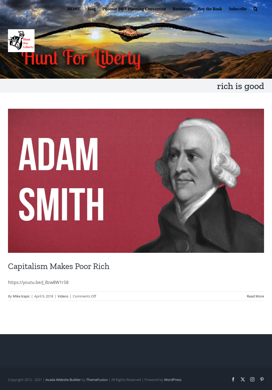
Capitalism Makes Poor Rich (58, 266)
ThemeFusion (97, 379)
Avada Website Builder (63, 379)
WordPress (172, 379)
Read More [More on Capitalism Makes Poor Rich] (255, 296)
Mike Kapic (21, 296)
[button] (255, 8)
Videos (63, 296)
